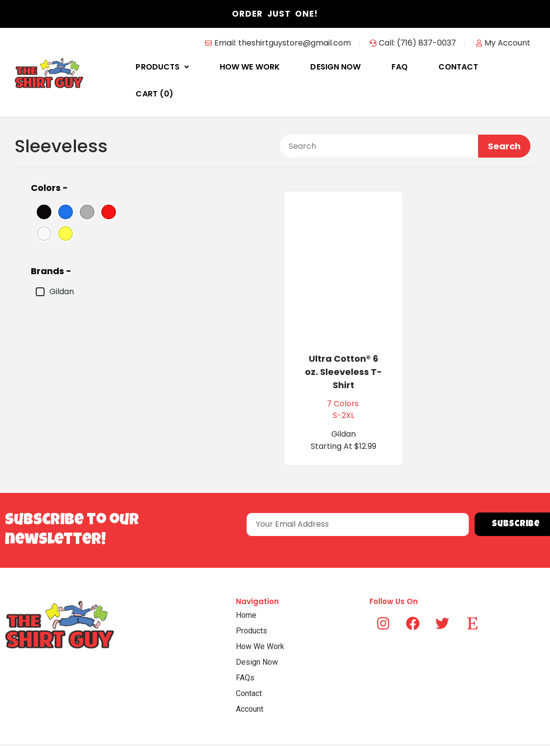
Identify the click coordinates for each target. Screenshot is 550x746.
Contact (451, 66)
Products (189, 66)
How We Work (268, 66)
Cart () (511, 67)
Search (504, 119)
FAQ (400, 66)
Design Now (345, 66)
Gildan (55, 264)
